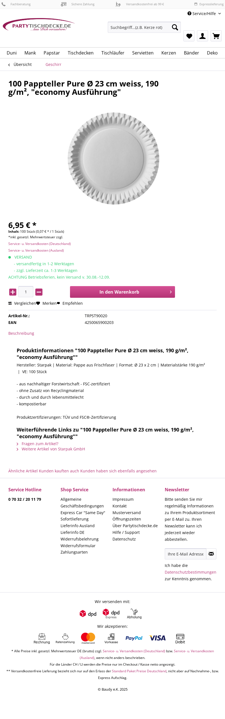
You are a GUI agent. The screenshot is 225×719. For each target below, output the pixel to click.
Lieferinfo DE (72, 532)
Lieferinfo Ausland (78, 525)
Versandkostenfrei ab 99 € (140, 4)
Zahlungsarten (74, 552)
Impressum (123, 499)
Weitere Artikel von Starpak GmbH (51, 449)
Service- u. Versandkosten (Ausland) (36, 250)
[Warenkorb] (216, 35)
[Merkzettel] (188, 35)
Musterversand (126, 512)
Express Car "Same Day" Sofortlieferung (83, 516)
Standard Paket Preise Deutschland (139, 671)
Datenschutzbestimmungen (190, 572)
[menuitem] (144, 30)
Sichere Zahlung (77, 4)
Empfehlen (70, 303)
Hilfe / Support (126, 532)
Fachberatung (16, 4)
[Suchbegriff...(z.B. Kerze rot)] (144, 27)
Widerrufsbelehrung (80, 539)
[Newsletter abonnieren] (211, 553)
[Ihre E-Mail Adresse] (185, 553)
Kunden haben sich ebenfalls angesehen (118, 470)
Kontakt (119, 506)
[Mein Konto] (202, 35)
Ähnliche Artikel (23, 470)
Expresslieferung (209, 4)
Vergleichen (22, 303)
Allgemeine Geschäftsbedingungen (82, 503)
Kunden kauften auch (59, 470)
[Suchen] (175, 27)
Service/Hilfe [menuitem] (202, 13)
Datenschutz (124, 539)
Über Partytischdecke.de (135, 525)
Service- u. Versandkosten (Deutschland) (39, 243)
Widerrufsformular (78, 545)
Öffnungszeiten (126, 519)
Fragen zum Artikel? (37, 443)
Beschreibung (21, 333)
